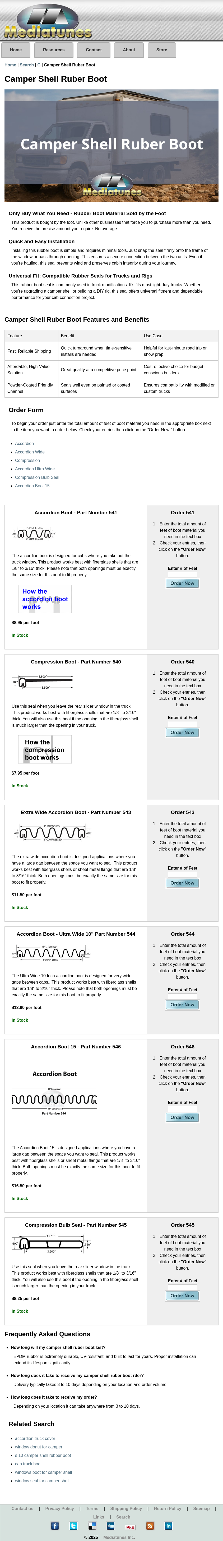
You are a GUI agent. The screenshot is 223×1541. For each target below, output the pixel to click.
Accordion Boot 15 (32, 486)
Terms (92, 1508)
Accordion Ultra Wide (35, 469)
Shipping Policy (126, 1508)
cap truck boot (28, 1464)
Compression (27, 460)
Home (16, 50)
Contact (94, 50)
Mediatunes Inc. (119, 1537)
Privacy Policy (59, 1508)
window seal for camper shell (42, 1481)
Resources (54, 50)
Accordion (24, 443)
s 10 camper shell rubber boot (43, 1455)
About (129, 50)
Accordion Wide (30, 452)
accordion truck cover (35, 1438)
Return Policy (167, 1508)
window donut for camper (38, 1447)
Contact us (22, 1508)
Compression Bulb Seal (37, 477)
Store (161, 50)
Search (27, 65)
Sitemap (201, 1508)
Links (98, 1517)
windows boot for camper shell (43, 1472)
